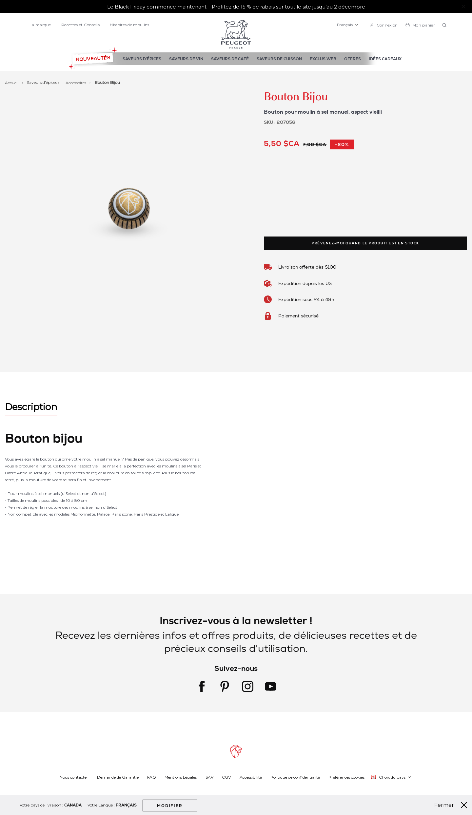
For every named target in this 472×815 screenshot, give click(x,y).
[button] (348, 25)
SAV (209, 776)
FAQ (151, 776)
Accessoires (76, 82)
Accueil (12, 82)
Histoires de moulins (129, 24)
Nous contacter (74, 776)
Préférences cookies (346, 776)
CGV (226, 776)
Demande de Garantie (118, 776)
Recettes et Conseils (80, 24)
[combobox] (445, 25)
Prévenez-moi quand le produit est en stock (365, 243)
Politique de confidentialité (295, 776)
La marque (40, 24)
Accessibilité (251, 776)
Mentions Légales (181, 776)
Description (31, 406)
